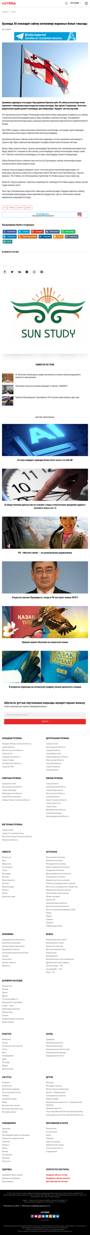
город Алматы (52, 784)
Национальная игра (54, 1043)
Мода (4, 1102)
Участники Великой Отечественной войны (64, 1112)
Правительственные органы (58, 890)
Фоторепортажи (9, 1112)
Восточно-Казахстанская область (17, 837)
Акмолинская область (55, 747)
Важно (49, 934)
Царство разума (53, 1142)
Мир (4, 861)
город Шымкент (53, 797)
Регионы (6, 1158)
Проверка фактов (53, 1109)
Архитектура (7, 1069)
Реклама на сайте (11, 1206)
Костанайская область (12, 787)
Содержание (51, 1152)
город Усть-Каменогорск (13, 833)
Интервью (6, 874)
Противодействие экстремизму (16, 1135)
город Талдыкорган (54, 790)
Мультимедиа (8, 887)
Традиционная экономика (13, 940)
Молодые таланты (54, 1086)
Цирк (4, 1059)
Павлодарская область (12, 794)
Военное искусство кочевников (60, 959)
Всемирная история (55, 943)
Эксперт (5, 884)
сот (4, 208)
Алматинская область (55, 787)
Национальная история (56, 940)
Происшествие (8, 897)
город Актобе (8, 767)
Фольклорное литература (57, 1089)
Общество (6, 864)
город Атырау (8, 760)
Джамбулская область (56, 810)
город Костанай (9, 784)
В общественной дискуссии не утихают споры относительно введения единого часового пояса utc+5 (45, 507)
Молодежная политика (56, 864)
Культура (6, 1034)
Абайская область (10, 840)
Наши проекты (8, 880)
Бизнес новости (9, 963)
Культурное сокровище (12, 1002)
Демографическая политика (58, 874)
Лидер (5, 1132)
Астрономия (51, 1132)
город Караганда (53, 754)
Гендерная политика (55, 870)
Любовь (5, 1096)
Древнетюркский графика (57, 963)
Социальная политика (55, 877)
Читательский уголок (11, 1093)
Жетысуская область (55, 794)
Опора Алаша (8, 1022)
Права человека (53, 897)
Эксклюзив (7, 1155)
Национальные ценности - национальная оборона (64, 1103)
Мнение (5, 877)
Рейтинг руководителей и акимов (60, 884)
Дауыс (28, 208)
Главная (5, 12)
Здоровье (6, 1129)
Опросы (5, 890)
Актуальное (7, 867)
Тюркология (51, 953)
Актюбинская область (11, 764)
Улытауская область (55, 760)
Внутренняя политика (55, 857)
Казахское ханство (54, 946)
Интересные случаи (11, 1106)
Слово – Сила (8, 1006)
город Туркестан (53, 803)
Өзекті (13, 12)
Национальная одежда (56, 1053)
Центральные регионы (57, 738)
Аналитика (7, 959)
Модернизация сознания (13, 1019)
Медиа (5, 1066)
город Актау (7, 754)
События (6, 1142)
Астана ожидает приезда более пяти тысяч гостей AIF (45, 460)
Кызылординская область (57, 816)
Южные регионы (54, 778)
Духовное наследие (12, 981)
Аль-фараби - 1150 (54, 969)
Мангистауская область (12, 750)
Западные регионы (12, 738)
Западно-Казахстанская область (16, 744)
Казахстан (6, 857)
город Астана (52, 744)
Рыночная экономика (11, 943)
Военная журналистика (12, 1109)
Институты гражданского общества (62, 887)
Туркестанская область (56, 800)
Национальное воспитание (58, 1049)
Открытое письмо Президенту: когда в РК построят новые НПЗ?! (45, 597)
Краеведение (52, 956)
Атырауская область (11, 757)
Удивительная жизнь (55, 1145)
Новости (6, 852)
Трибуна (49, 923)
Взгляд (5, 1152)
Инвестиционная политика (57, 867)
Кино (4, 1053)
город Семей (7, 830)
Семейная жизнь (9, 1099)
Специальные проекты (56, 1096)
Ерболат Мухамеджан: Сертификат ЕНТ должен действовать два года (47, 397)
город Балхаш (52, 770)
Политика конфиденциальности (36, 1206)
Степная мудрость (10, 999)
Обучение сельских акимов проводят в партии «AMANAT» (41, 386)
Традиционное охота (55, 1056)
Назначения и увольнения (57, 893)
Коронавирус (8, 1182)
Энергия (49, 1139)
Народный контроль (11, 950)
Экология (6, 1161)
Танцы (5, 1043)
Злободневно (9, 1123)
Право (48, 913)
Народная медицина (11, 1178)
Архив (4, 893)
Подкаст (5, 1145)
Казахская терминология (13, 1139)
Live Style (7, 1077)
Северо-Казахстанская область (16, 800)
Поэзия (5, 989)
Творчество (7, 986)
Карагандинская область (57, 757)
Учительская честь (54, 1148)
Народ (49, 916)
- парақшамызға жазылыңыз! (43, 215)
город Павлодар (9, 790)
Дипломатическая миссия (57, 906)
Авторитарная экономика (13, 946)
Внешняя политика (54, 861)
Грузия (20, 208)
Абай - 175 (50, 972)
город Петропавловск (11, 797)
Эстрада (6, 1062)
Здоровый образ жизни (12, 1175)
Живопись (6, 1040)
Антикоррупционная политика (15, 953)
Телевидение (8, 1056)
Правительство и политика (58, 880)
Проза (4, 993)
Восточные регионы (12, 825)
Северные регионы (11, 778)
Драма (5, 996)
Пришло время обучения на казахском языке (45, 642)
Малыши (50, 1083)
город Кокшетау (53, 750)
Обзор (4, 1148)
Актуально (51, 852)
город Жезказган (53, 764)
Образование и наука (57, 1123)
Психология (51, 1129)
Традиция (50, 1040)
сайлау (12, 208)
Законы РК (50, 900)
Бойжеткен (7, 1086)
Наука (48, 1135)
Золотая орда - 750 (54, 966)
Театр (4, 1049)
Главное (49, 920)
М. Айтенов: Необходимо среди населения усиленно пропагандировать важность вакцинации (48, 376)
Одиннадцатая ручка (11, 1009)
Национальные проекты (56, 903)
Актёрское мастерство (12, 1046)
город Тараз (51, 807)
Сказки (5, 1016)
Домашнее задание (10, 1089)
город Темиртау (53, 767)
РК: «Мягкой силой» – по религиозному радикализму (45, 553)
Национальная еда (54, 1046)
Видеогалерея (52, 1099)
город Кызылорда (54, 813)
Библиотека (7, 1012)
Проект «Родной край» (56, 1093)
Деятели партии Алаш (56, 950)
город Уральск (8, 747)
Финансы (6, 966)
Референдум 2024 (54, 926)
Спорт (4, 870)
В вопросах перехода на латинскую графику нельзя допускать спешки (45, 687)
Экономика (8, 934)
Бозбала (6, 1083)
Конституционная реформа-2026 (60, 910)
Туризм (5, 956)
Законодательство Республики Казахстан (64, 1115)
